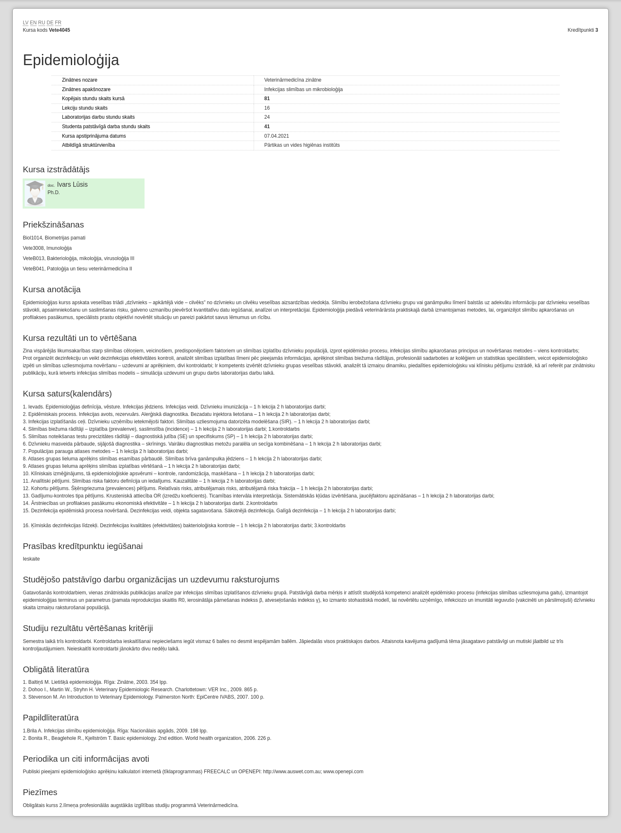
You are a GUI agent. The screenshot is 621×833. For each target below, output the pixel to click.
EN (33, 23)
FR (58, 23)
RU (41, 23)
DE (50, 23)
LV (25, 23)
